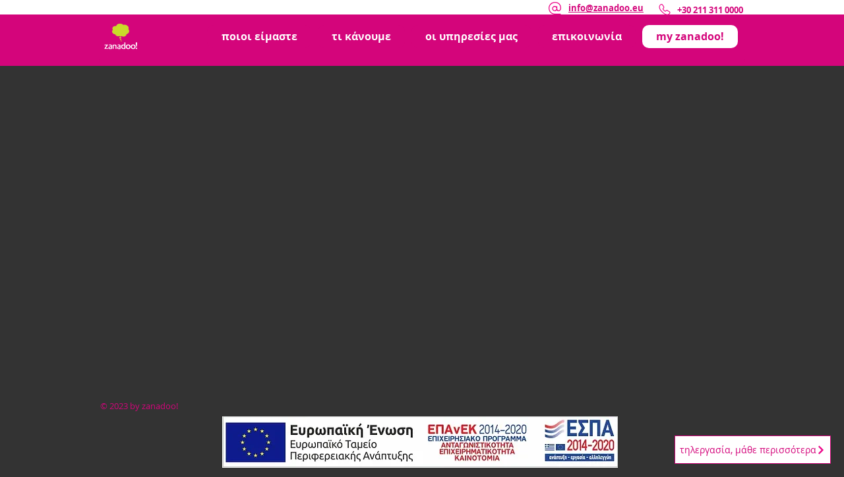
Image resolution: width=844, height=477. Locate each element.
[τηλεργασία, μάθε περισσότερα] (753, 449)
